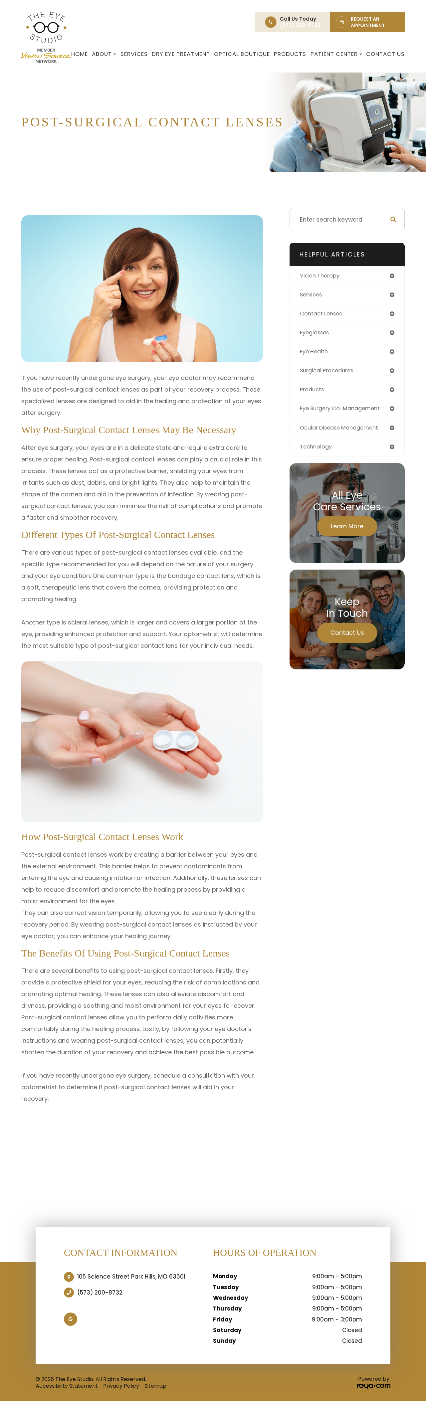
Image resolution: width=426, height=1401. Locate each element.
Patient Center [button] (336, 54)
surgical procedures (329, 373)
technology (317, 451)
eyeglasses (316, 334)
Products (290, 54)
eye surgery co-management (343, 413)
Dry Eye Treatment (181, 54)
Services (134, 54)
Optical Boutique (242, 54)
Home (79, 54)
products (313, 393)
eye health (315, 354)
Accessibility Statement (67, 1386)
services (312, 295)
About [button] (104, 54)
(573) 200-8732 (99, 1292)
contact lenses (323, 315)
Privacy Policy (121, 1386)
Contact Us (385, 54)
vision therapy (321, 276)
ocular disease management (343, 432)
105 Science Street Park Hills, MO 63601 (131, 1277)
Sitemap (155, 1386)
